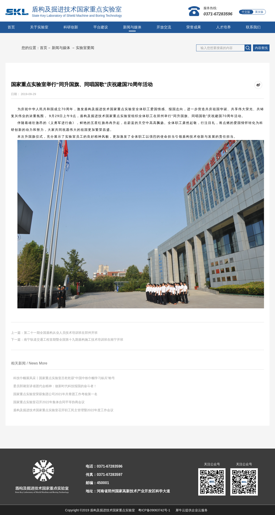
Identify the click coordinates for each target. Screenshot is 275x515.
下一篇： (68, 339)
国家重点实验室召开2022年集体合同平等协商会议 (49, 402)
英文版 (259, 12)
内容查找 (261, 48)
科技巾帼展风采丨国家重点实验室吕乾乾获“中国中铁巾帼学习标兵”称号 (64, 378)
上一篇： (54, 332)
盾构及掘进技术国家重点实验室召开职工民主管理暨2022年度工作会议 (63, 410)
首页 (11, 27)
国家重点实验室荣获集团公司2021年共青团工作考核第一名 (55, 394)
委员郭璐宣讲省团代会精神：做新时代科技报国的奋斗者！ (55, 386)
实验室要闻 (85, 48)
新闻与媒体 (61, 48)
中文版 (246, 12)
